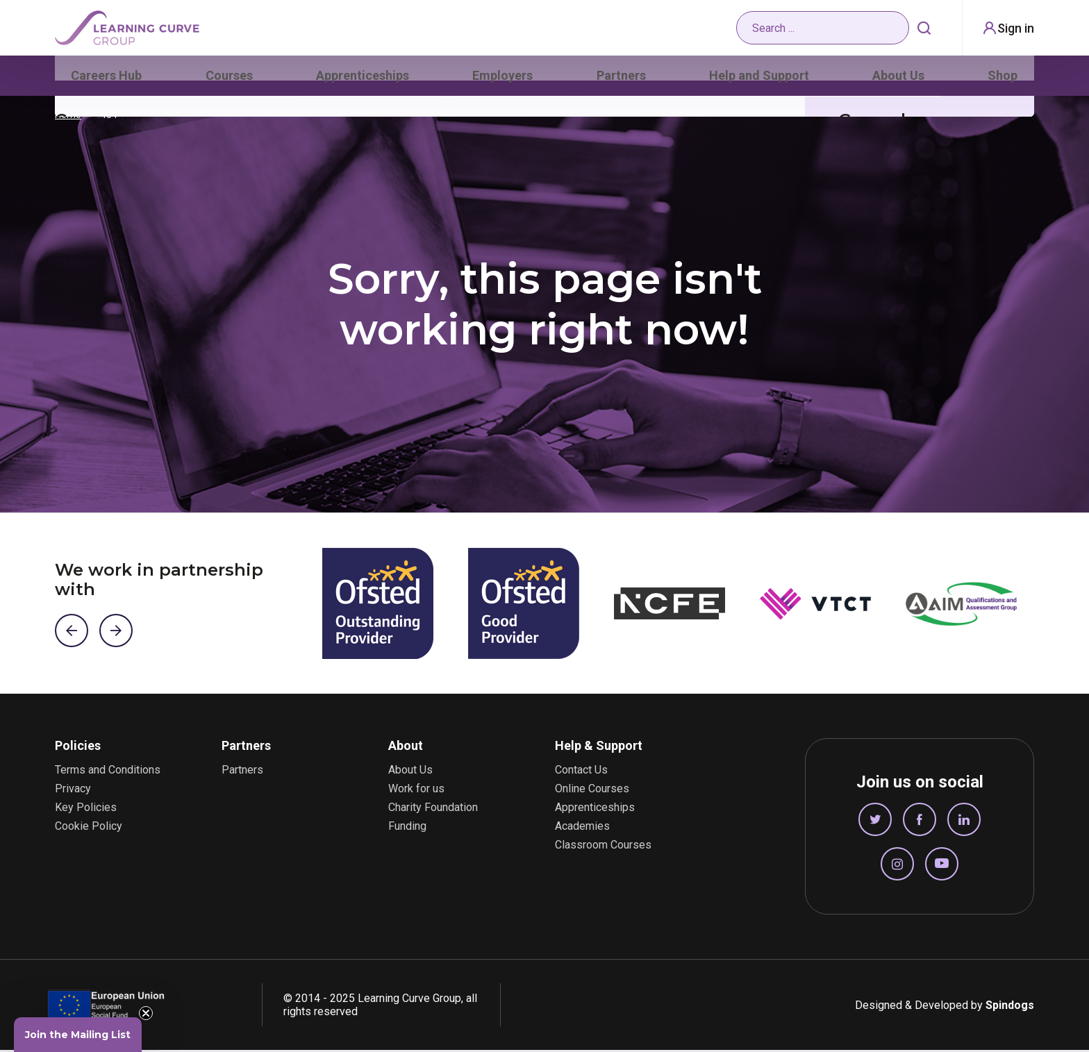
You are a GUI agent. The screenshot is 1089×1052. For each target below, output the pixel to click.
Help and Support (760, 79)
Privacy (73, 791)
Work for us (416, 791)
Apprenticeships (364, 79)
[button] (78, 1034)
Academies (582, 828)
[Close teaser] (146, 1013)
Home (68, 116)
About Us (899, 79)
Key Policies (86, 809)
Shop (1004, 79)
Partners (623, 79)
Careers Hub (105, 79)
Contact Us (581, 772)
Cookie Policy (88, 828)
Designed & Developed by (944, 1007)
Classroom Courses (603, 847)
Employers (505, 79)
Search (920, 31)
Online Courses (592, 791)
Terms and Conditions (107, 772)
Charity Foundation (433, 809)
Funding (407, 828)
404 (109, 116)
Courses (229, 79)
